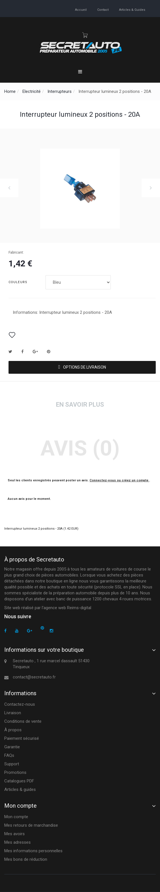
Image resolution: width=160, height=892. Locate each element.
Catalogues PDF (19, 781)
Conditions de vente (22, 721)
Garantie (12, 746)
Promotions (15, 772)
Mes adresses (17, 842)
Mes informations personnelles (33, 850)
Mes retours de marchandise (31, 825)
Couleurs (18, 282)
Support (11, 763)
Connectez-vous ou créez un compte (119, 480)
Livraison (12, 712)
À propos (13, 729)
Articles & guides (132, 10)
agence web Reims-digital (67, 607)
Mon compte (16, 816)
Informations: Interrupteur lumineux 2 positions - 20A (62, 312)
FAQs (9, 755)
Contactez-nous (19, 704)
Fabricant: (16, 252)
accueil (81, 10)
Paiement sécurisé (21, 738)
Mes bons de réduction (25, 859)
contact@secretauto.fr (34, 677)
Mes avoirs (14, 833)
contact (103, 10)
